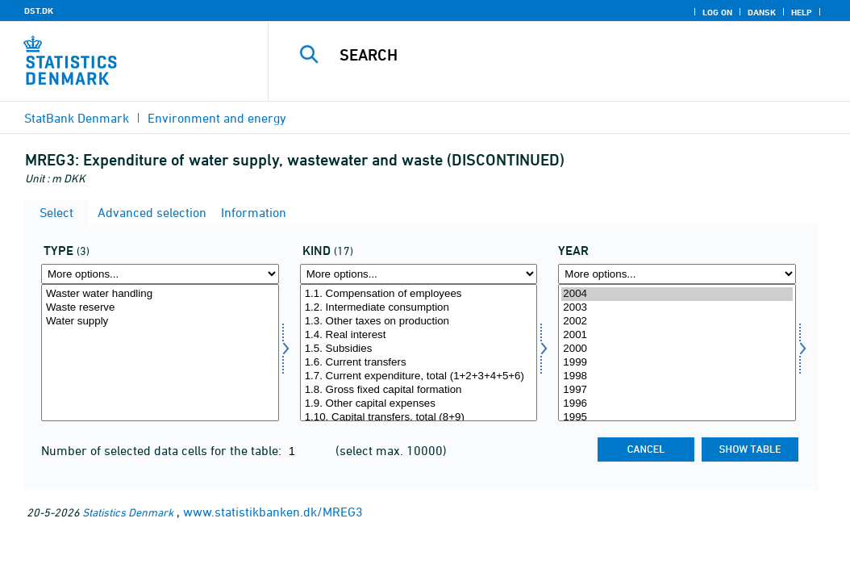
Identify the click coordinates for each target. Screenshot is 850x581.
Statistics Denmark (127, 512)
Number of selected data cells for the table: (163, 450)
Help (801, 12)
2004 (677, 294)
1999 (677, 363)
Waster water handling (160, 294)
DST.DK (38, 10)
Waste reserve (160, 308)
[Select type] (160, 352)
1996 (677, 404)
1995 (677, 417)
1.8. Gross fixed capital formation (419, 390)
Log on (717, 12)
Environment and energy (217, 118)
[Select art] (419, 352)
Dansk (762, 12)
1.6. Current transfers (419, 363)
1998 (677, 376)
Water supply (160, 321)
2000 (677, 349)
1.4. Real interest (419, 335)
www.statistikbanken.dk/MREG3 (273, 511)
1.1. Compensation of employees (419, 294)
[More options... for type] (160, 274)
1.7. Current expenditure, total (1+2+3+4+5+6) (419, 376)
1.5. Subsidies (419, 349)
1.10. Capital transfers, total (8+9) (419, 417)
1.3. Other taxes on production (419, 321)
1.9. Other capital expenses (419, 404)
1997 (677, 390)
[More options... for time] (677, 274)
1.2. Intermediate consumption (419, 308)
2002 (677, 321)
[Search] (563, 55)
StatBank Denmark (76, 118)
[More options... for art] (419, 274)
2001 (677, 335)
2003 (677, 308)
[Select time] (677, 352)
